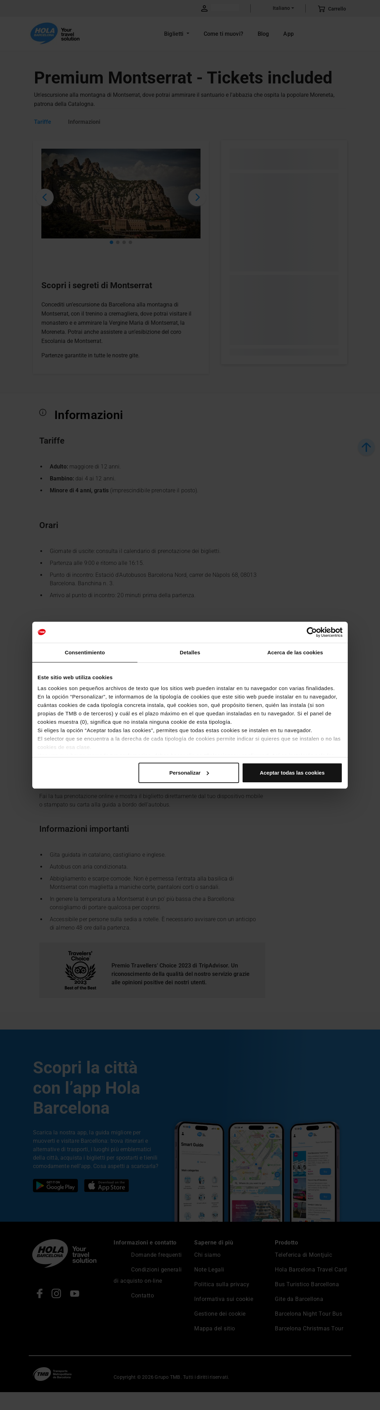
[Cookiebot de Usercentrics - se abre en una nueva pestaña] (311, 632)
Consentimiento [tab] (85, 652)
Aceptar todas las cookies (292, 773)
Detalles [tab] (190, 652)
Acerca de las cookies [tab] (295, 652)
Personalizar (189, 773)
